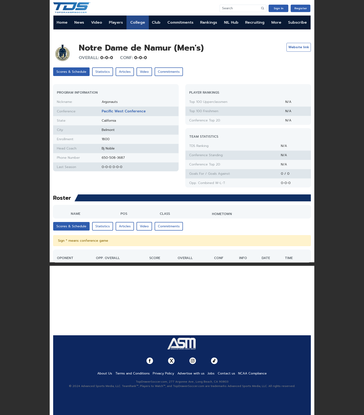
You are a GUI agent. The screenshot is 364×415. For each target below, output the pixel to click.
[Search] (240, 8)
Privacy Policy (163, 373)
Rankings (208, 22)
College (137, 22)
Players (116, 22)
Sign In (278, 8)
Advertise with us (191, 373)
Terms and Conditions (132, 373)
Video (96, 22)
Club (156, 22)
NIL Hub (231, 22)
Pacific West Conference (124, 111)
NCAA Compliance (252, 373)
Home (62, 22)
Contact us (226, 373)
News (79, 22)
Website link (298, 47)
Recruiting (254, 22)
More (276, 22)
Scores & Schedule (71, 71)
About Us (104, 373)
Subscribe (297, 22)
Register (300, 8)
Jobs (211, 373)
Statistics (102, 71)
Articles (125, 71)
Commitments (180, 22)
